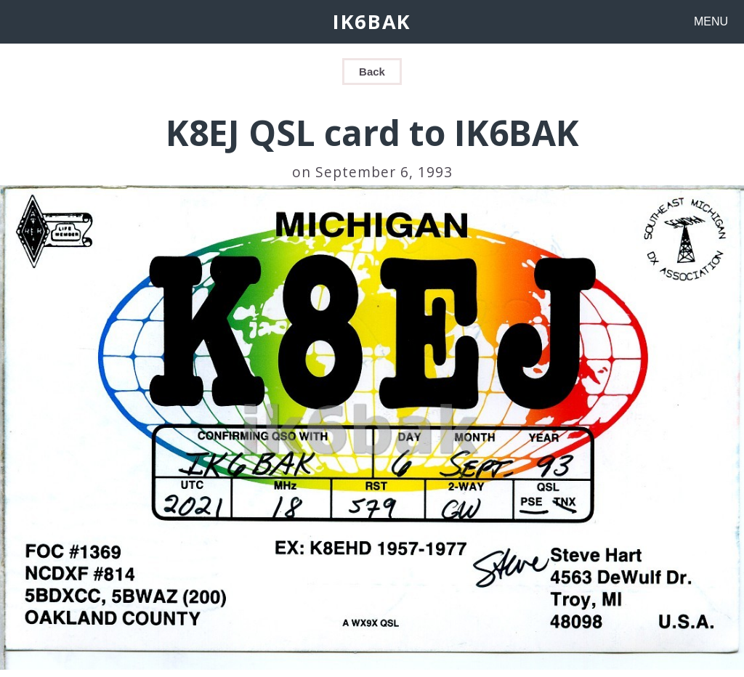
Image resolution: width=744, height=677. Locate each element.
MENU (711, 21)
